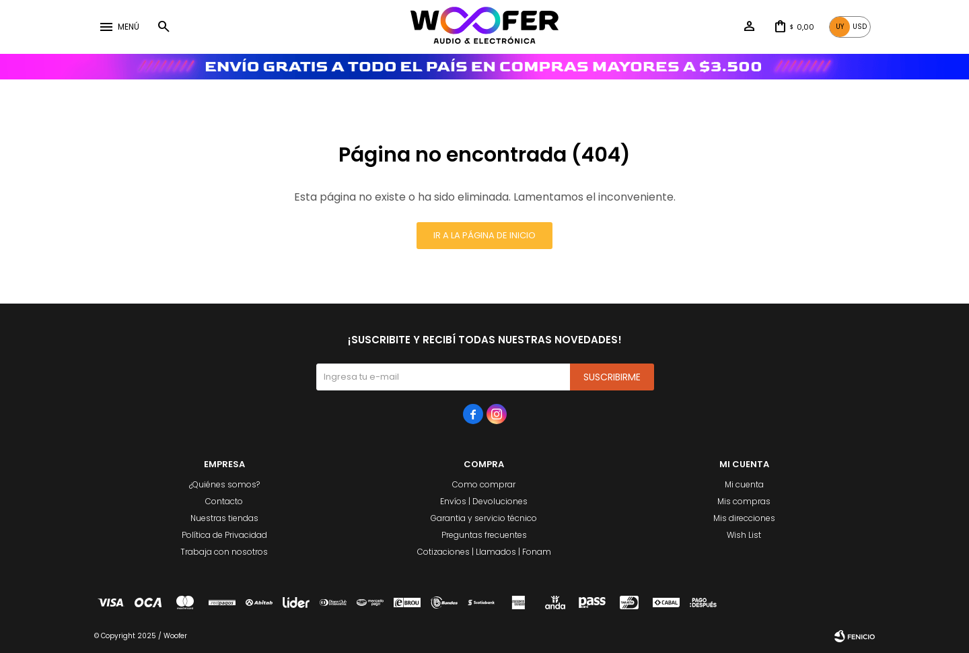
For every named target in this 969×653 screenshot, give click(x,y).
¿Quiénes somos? (224, 484)
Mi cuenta (744, 484)
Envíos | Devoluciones (484, 501)
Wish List (744, 535)
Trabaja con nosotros (224, 551)
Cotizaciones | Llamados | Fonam (484, 551)
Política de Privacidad (224, 535)
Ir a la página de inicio (484, 235)
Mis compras (743, 501)
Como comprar (483, 484)
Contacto (224, 501)
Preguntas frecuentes (484, 535)
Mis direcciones (744, 518)
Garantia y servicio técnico (484, 518)
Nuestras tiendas (224, 518)
